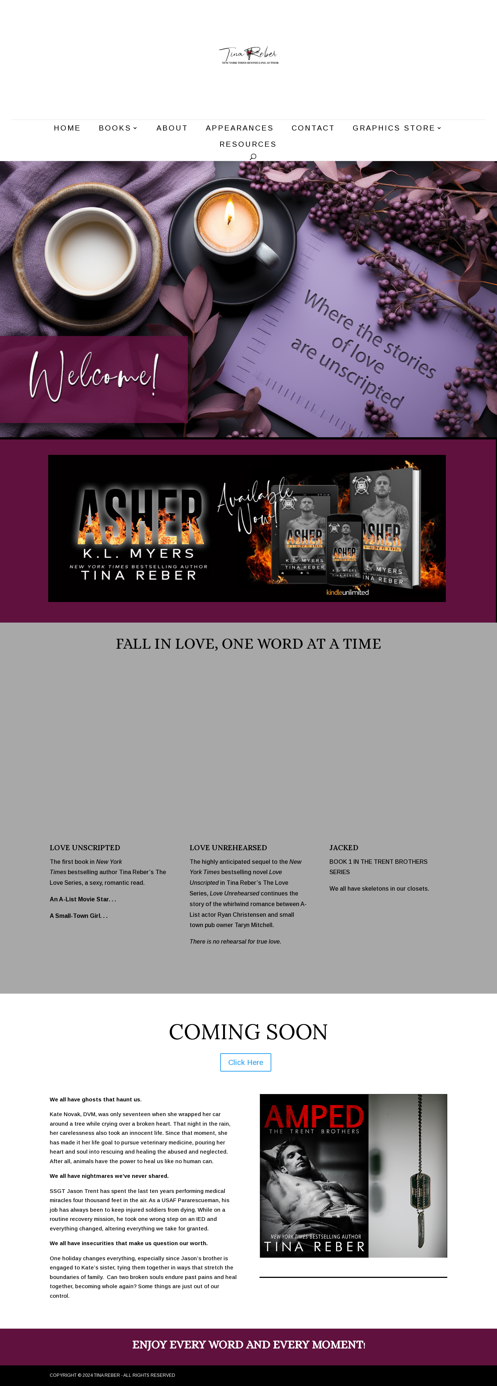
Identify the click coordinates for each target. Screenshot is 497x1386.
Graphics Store (394, 128)
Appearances (240, 128)
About (172, 128)
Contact (313, 128)
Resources (248, 145)
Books (115, 128)
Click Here (245, 1062)
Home (67, 128)
